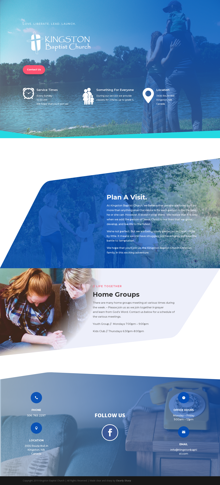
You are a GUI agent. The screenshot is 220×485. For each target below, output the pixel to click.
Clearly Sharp (123, 480)
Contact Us (34, 69)
